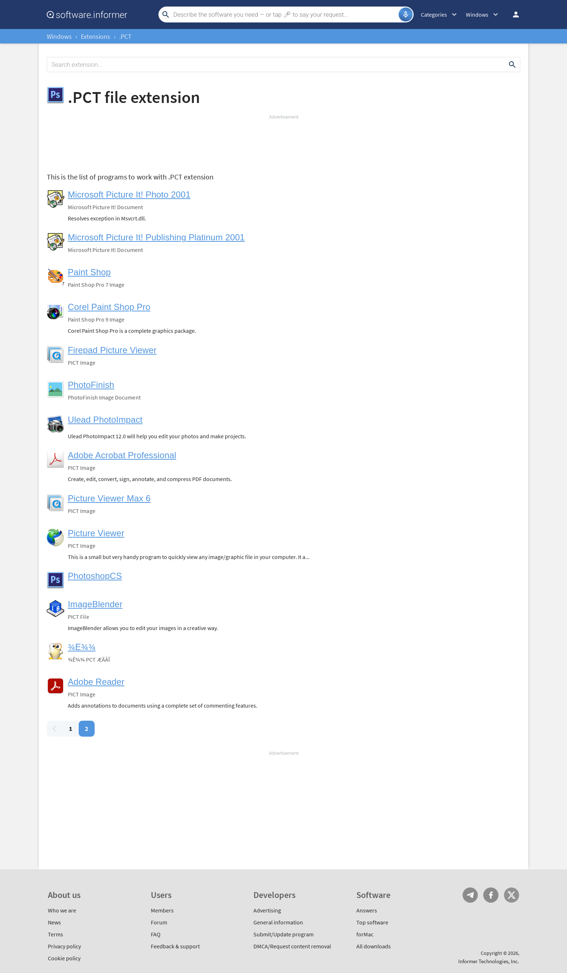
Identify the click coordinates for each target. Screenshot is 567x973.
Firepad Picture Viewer (112, 350)
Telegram (470, 895)
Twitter (511, 895)
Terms (55, 934)
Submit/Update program (283, 934)
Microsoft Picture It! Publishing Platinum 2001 (156, 237)
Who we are (62, 910)
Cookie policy (64, 958)
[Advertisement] (283, 142)
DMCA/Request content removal (292, 946)
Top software (372, 922)
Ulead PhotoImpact (105, 420)
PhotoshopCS (95, 576)
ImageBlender (95, 604)
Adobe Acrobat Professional (122, 455)
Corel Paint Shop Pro (109, 307)
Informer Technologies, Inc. (488, 961)
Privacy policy (64, 946)
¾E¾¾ (82, 647)
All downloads (373, 946)
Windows (59, 36)
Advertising (267, 910)
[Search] (285, 14)
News (54, 922)
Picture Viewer (96, 533)
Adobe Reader (96, 682)
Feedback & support (175, 946)
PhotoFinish (91, 385)
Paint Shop (89, 272)
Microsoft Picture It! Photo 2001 (129, 194)
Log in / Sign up (512, 14)
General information (278, 922)
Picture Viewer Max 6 (109, 498)
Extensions (95, 36)
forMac (364, 934)
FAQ (156, 934)
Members (162, 910)
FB (490, 895)
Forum (159, 922)
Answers (366, 910)
